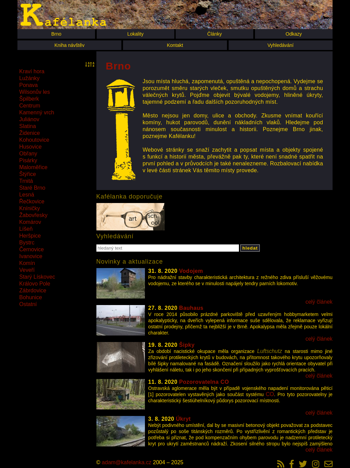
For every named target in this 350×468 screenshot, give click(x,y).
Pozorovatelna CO (204, 382)
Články (214, 34)
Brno (56, 34)
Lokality (135, 34)
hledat (250, 248)
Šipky (186, 345)
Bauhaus (191, 308)
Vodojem (191, 271)
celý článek (319, 302)
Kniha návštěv (69, 45)
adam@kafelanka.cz (126, 462)
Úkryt (183, 419)
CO (270, 394)
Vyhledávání (280, 45)
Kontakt (175, 45)
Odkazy (294, 34)
